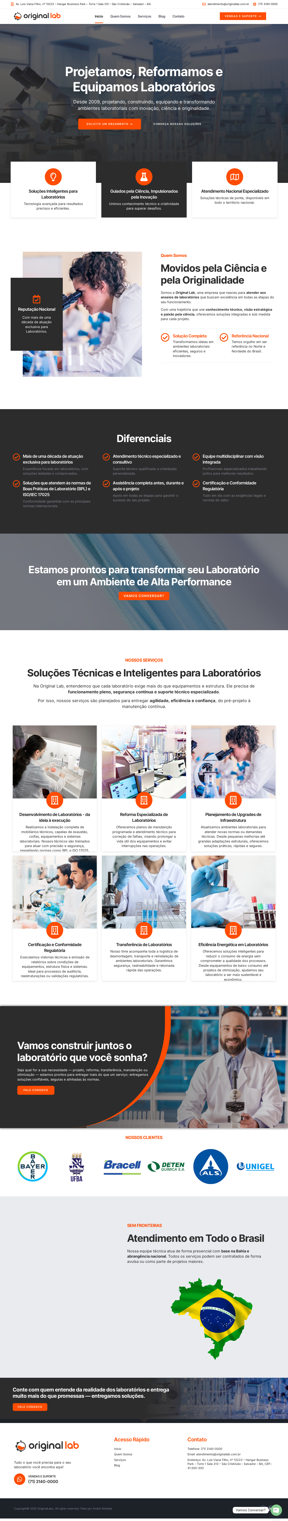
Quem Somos (120, 16)
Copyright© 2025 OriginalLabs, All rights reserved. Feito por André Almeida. (63, 1510)
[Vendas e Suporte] (20, 1481)
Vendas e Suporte (42, 1478)
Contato (178, 16)
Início (99, 16)
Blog (161, 16)
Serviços (144, 16)
